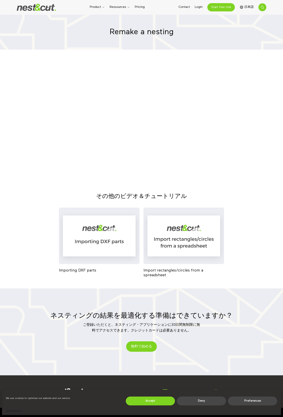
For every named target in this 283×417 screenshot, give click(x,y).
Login (199, 7)
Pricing (140, 7)
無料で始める (141, 346)
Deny (201, 400)
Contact (184, 7)
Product (95, 7)
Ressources (118, 7)
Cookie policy (14, 411)
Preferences (252, 400)
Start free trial (221, 7)
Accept (150, 400)
